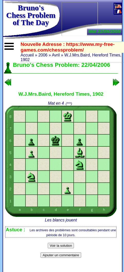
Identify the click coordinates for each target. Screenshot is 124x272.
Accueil (27, 55)
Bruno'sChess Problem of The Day (30, 15)
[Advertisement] (80, 18)
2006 (42, 55)
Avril (56, 55)
